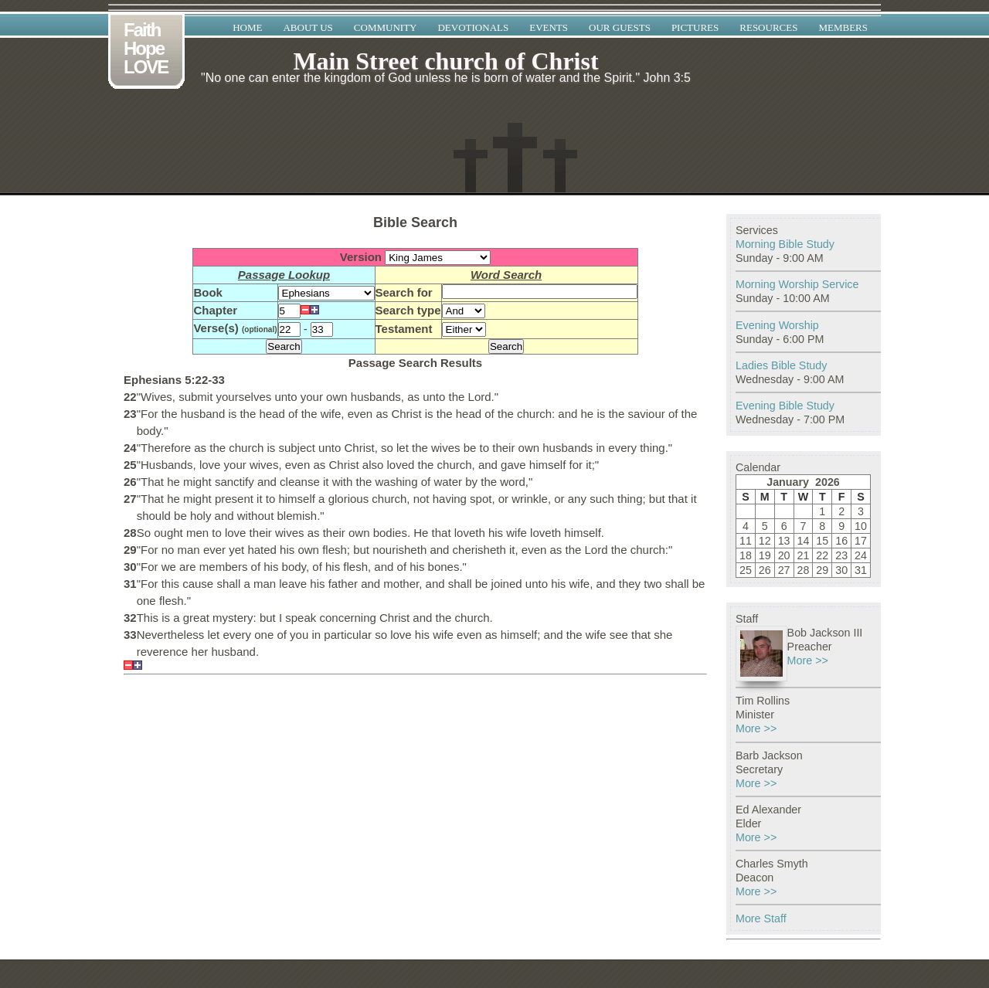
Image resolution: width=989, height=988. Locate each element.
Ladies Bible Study (781, 365)
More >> (807, 660)
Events (548, 27)
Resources (768, 27)
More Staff (761, 918)
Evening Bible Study (785, 405)
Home (247, 27)
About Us (307, 27)
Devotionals (472, 27)
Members (843, 27)
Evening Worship (777, 325)
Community (385, 27)
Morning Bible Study (785, 244)
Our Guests (620, 27)
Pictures (695, 27)
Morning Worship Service (797, 284)
